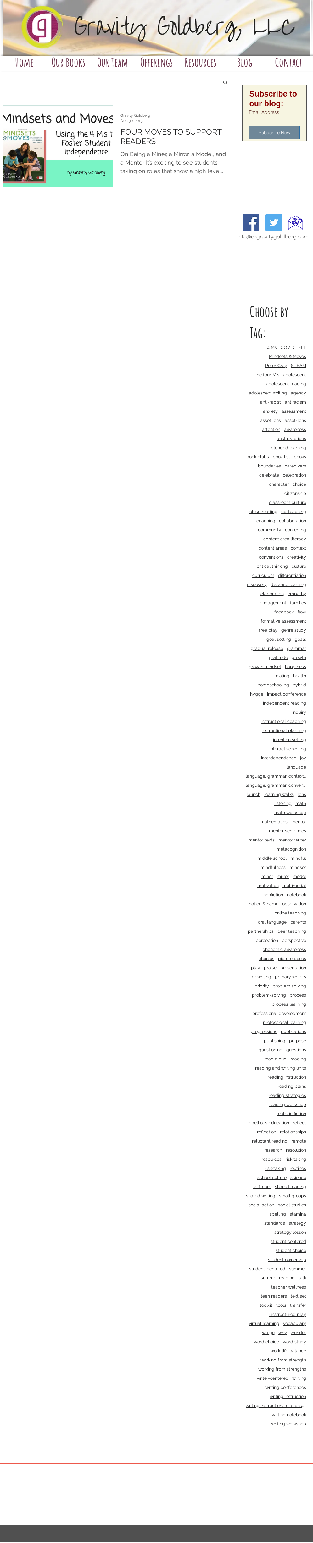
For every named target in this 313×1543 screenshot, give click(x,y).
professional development (279, 1013)
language (296, 766)
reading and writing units (280, 1068)
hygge (256, 693)
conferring (295, 529)
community (269, 529)
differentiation (292, 575)
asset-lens (295, 420)
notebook (296, 894)
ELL (302, 347)
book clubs (257, 456)
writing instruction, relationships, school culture (276, 1405)
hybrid (299, 684)
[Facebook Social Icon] (251, 222)
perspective (294, 940)
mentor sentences (287, 830)
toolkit (266, 1305)
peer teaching (291, 931)
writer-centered (272, 1378)
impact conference (286, 693)
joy (303, 757)
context (298, 548)
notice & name (263, 903)
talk (302, 1277)
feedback (284, 611)
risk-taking (275, 1168)
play (255, 967)
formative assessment (283, 620)
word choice (266, 1341)
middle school (272, 858)
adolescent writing (268, 392)
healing (281, 675)
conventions (271, 557)
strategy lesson (290, 1232)
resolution (296, 1150)
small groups (292, 1195)
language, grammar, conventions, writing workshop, (276, 785)
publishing (274, 1040)
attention (271, 429)
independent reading (284, 703)
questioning (270, 1049)
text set (298, 1296)
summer (297, 1268)
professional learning (284, 1022)
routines (298, 1168)
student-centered (267, 1268)
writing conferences (285, 1387)
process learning (289, 1004)
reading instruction (287, 1077)
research (273, 1150)
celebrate (269, 475)
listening (283, 803)
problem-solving (269, 995)
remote (298, 1140)
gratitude (278, 657)
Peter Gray (276, 365)
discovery (257, 584)
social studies (292, 1204)
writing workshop (288, 1423)
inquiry (299, 712)
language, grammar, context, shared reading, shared (276, 776)
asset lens (270, 420)
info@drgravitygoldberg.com (273, 236)
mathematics (274, 821)
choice (299, 484)
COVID (287, 347)
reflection (266, 1131)
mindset (297, 867)
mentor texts (262, 839)
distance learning (288, 584)
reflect (299, 1122)
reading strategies (287, 1095)
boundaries (269, 465)
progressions (264, 1031)
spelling (278, 1213)
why (282, 1332)
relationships (293, 1131)
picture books (292, 958)
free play (268, 630)
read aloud (275, 1058)
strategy (297, 1223)
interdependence (278, 757)
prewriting (260, 976)
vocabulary (294, 1323)
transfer (298, 1305)
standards (274, 1223)
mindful (298, 858)
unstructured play (287, 1314)
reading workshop (287, 1104)
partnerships (261, 931)
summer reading (278, 1277)
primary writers (290, 976)
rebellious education (268, 1122)
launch (253, 794)
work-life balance (288, 1350)
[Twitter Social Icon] (273, 222)
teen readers (274, 1296)
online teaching (290, 912)
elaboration (272, 593)
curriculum (263, 575)
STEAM (298, 365)
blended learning (288, 447)
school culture (272, 1177)
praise (270, 967)
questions (296, 1049)
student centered (288, 1241)
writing (299, 1378)
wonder (298, 1332)
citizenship (295, 493)
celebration (294, 475)
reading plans (292, 1086)
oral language (272, 922)
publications (293, 1031)
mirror (283, 876)
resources (271, 1159)
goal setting (278, 639)
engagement (273, 602)
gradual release (267, 648)
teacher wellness (288, 1286)
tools (281, 1305)
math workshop (290, 812)
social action (261, 1204)
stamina (298, 1213)
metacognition (291, 849)
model (299, 876)
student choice (291, 1250)
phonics (266, 958)
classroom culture (287, 502)
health (299, 675)
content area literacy (284, 538)
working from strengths (282, 1369)
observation (294, 903)
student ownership (287, 1259)
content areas (273, 548)
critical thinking (272, 566)
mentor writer (292, 839)
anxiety (270, 411)
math (300, 803)
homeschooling (273, 684)
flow (302, 611)
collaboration (292, 520)
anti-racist (270, 402)
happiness (295, 666)
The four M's (266, 374)
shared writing (260, 1195)
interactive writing (288, 748)
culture (299, 566)
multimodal (294, 885)
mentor (298, 821)
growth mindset (265, 666)
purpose (297, 1040)
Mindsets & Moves (287, 356)
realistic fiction (291, 1113)
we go (268, 1332)
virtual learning (264, 1323)
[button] (225, 83)
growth (299, 657)
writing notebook (289, 1414)
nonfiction (273, 894)
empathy (297, 593)
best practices (291, 438)
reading (298, 1058)
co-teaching (293, 511)
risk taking (295, 1159)
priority (261, 985)
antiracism (295, 402)
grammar (296, 648)
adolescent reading (286, 383)
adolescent (294, 374)
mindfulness (273, 867)
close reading (263, 511)
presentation (293, 967)
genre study (293, 630)
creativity (296, 557)
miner (267, 876)
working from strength (283, 1359)
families (298, 602)
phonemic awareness (284, 949)
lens (302, 794)
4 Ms (272, 347)
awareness (295, 429)
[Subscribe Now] (274, 132)
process (298, 995)
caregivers (295, 465)
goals (300, 639)
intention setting (289, 739)
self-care (262, 1186)
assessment (294, 411)
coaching (265, 520)
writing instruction (288, 1396)
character (279, 484)
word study (294, 1341)
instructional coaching (283, 721)
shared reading (290, 1186)
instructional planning (284, 730)
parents (298, 922)
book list (281, 456)
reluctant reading (270, 1140)
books (300, 456)
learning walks (279, 794)
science (298, 1177)
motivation (268, 885)
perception (267, 940)
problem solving (289, 985)
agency (298, 392)
